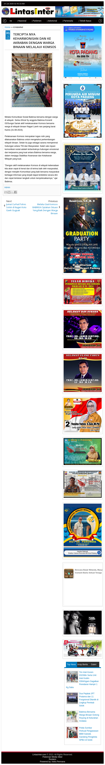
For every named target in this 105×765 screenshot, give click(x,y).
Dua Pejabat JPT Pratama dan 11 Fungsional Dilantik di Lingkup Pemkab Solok (88, 699)
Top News (71, 664)
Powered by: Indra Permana (52, 761)
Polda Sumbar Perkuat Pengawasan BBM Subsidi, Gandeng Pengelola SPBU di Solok (88, 734)
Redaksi (52, 759)
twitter (87, 3)
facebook (92, 3)
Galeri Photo (93, 665)
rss (100, 3)
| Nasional (17, 21)
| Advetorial (48, 21)
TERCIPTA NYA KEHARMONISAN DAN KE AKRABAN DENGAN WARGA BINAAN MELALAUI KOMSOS (34, 40)
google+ (96, 3)
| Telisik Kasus (81, 21)
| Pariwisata (64, 21)
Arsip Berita (82, 664)
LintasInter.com (39, 754)
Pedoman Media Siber (53, 757)
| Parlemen (33, 21)
